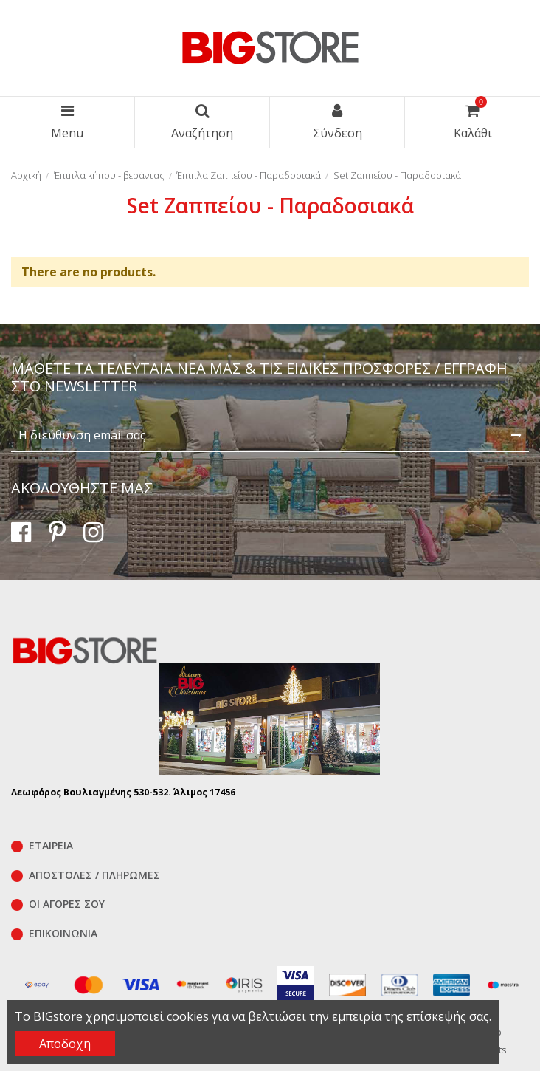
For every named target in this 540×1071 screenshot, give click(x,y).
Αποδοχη (65, 1044)
